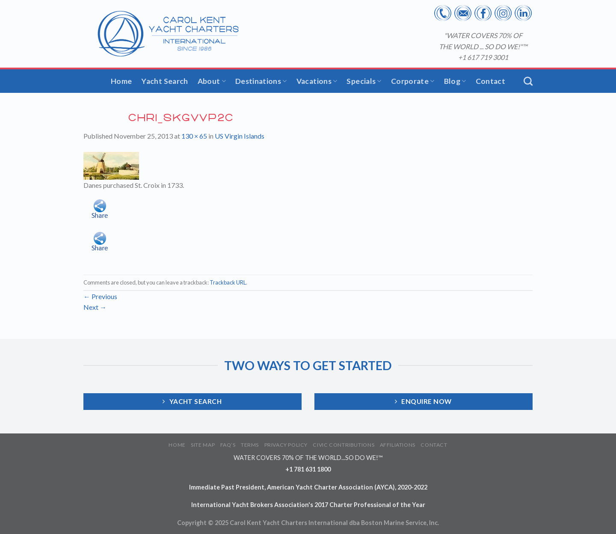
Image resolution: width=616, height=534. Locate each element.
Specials (363, 81)
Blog (455, 81)
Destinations (261, 81)
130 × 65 (194, 136)
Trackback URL (228, 282)
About (212, 81)
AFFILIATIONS (397, 445)
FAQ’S (228, 445)
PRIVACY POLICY (286, 445)
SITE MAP (203, 445)
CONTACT (434, 445)
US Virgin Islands (239, 136)
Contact (490, 81)
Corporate (413, 81)
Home (121, 81)
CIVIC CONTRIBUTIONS (343, 445)
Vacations (317, 81)
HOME (177, 445)
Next (95, 307)
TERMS (250, 445)
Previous (100, 296)
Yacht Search (164, 81)
